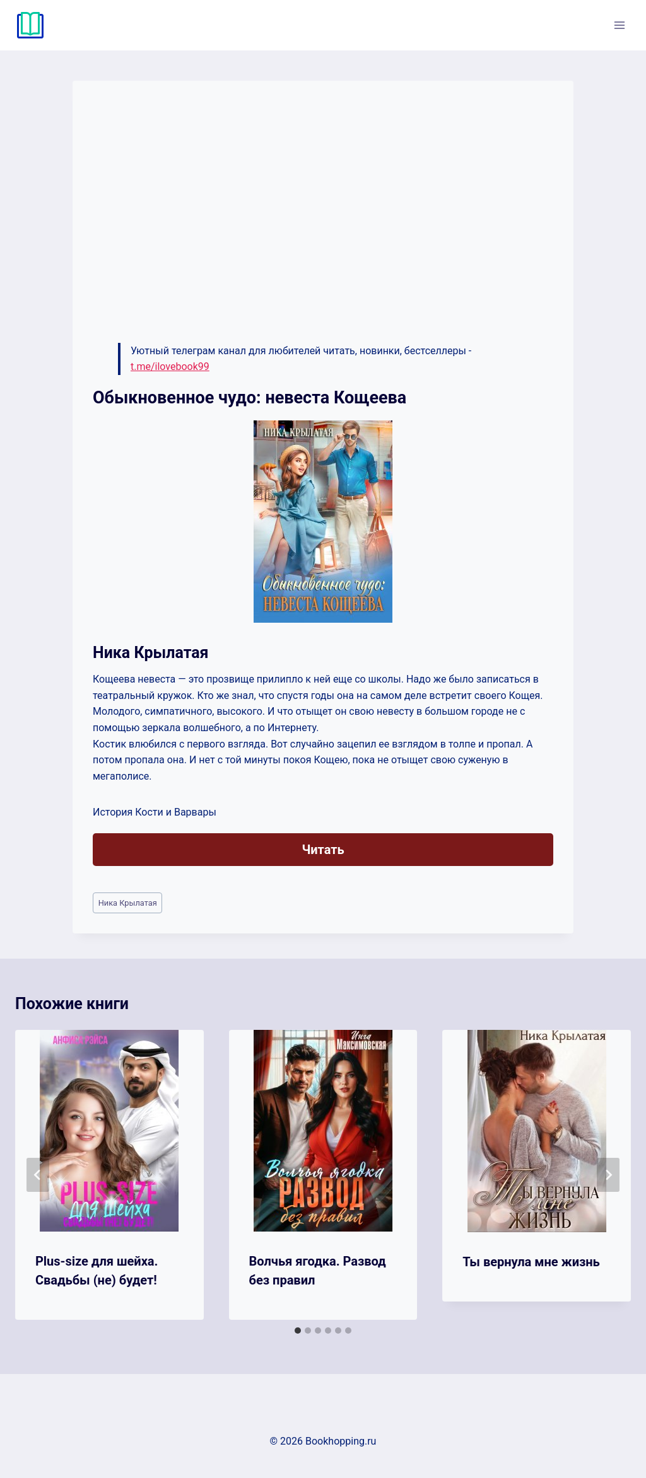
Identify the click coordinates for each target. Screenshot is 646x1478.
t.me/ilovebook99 (170, 366)
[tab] (298, 1330)
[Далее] (608, 1175)
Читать (323, 849)
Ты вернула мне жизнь (531, 1261)
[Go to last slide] (37, 1175)
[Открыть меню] (619, 25)
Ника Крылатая (127, 903)
